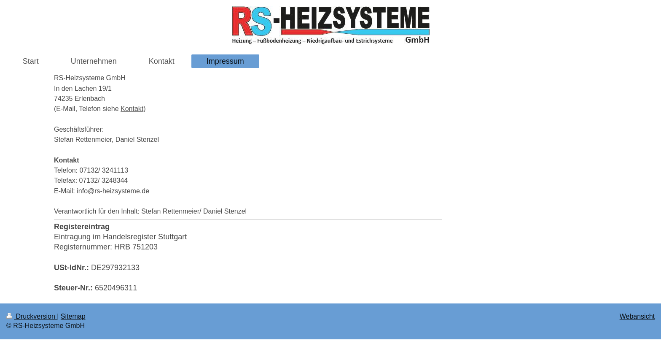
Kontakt (132, 108)
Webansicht (637, 316)
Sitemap (73, 316)
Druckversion (31, 316)
